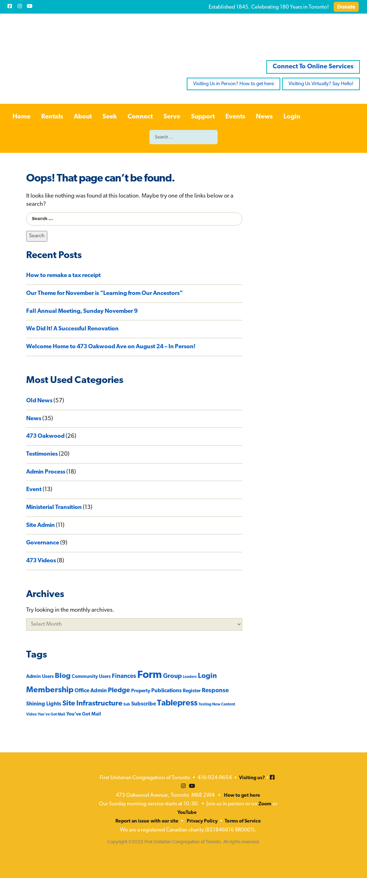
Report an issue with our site (146, 821)
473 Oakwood (45, 436)
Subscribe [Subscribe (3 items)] (143, 704)
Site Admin (40, 525)
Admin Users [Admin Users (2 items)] (40, 676)
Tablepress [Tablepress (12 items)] (177, 703)
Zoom (264, 804)
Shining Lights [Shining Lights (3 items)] (43, 704)
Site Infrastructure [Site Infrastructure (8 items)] (92, 703)
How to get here (242, 795)
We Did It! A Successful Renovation (72, 329)
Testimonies (42, 454)
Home (21, 116)
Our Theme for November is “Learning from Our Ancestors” (104, 293)
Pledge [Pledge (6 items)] (119, 690)
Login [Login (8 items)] (207, 676)
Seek (110, 116)
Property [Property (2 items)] (140, 691)
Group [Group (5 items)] (172, 676)
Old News (39, 401)
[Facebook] (9, 6)
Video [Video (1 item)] (31, 715)
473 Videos (41, 561)
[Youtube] (29, 6)
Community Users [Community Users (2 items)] (91, 676)
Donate (346, 7)
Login (291, 116)
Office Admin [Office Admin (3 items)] (91, 691)
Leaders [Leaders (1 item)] (190, 677)
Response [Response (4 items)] (215, 691)
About (83, 116)
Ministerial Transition (54, 507)
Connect (140, 116)
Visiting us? (252, 778)
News (264, 116)
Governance (42, 543)
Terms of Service (243, 821)
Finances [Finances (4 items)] (124, 676)
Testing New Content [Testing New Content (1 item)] (217, 705)
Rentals (52, 116)
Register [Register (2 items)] (192, 691)
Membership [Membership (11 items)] (49, 690)
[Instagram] (19, 6)
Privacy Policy (202, 821)
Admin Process (45, 472)
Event (34, 490)
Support (203, 116)
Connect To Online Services (313, 66)
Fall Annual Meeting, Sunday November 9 (82, 311)
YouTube (187, 812)
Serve (171, 116)
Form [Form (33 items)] (149, 675)
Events (235, 116)
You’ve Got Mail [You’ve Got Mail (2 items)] (83, 714)
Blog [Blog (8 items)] (63, 676)
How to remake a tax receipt (63, 275)
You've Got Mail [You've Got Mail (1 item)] (51, 715)
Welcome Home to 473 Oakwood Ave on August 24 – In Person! (111, 347)
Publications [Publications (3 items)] (166, 691)
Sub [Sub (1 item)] (126, 705)
